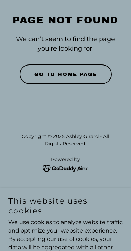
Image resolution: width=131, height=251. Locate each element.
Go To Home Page (65, 74)
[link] (65, 168)
